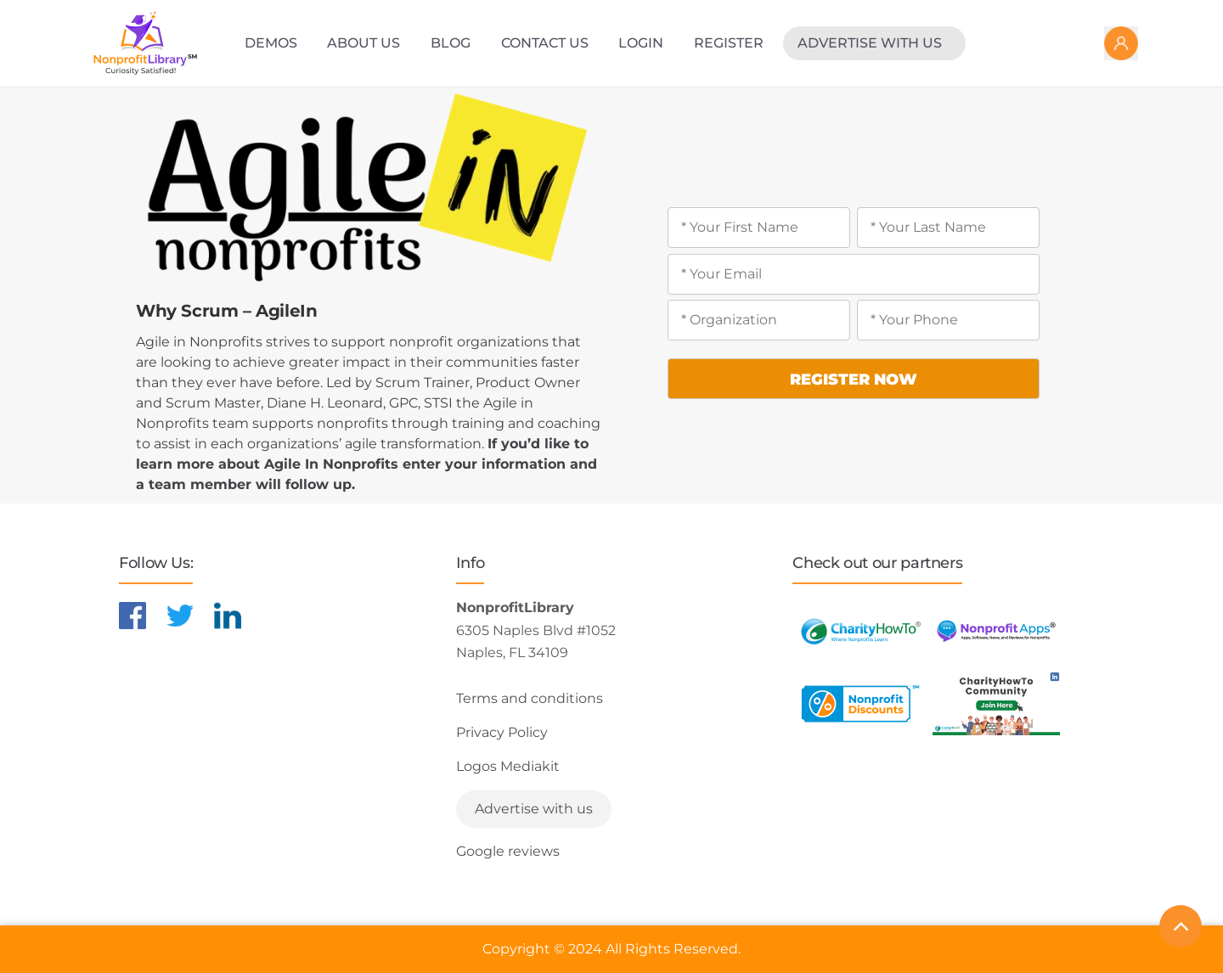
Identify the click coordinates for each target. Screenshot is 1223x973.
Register (729, 43)
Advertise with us (869, 43)
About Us (363, 43)
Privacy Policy (502, 732)
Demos (271, 43)
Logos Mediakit (508, 766)
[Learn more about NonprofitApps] (996, 631)
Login (640, 43)
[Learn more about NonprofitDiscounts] (860, 703)
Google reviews (508, 851)
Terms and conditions (529, 698)
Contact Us (545, 43)
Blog (451, 43)
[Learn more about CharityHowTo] (860, 631)
